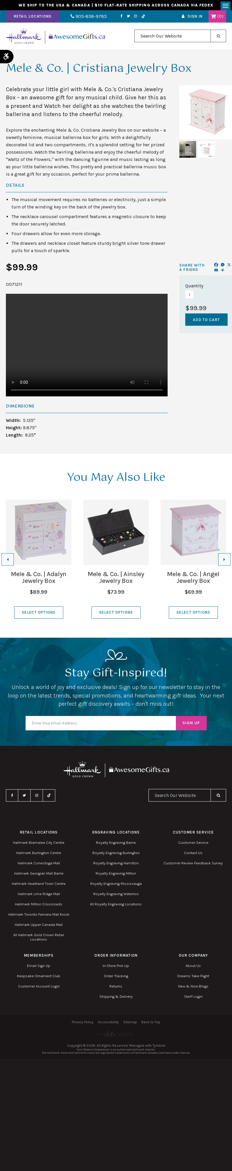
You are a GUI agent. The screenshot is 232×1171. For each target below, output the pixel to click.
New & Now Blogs (193, 988)
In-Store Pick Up (116, 968)
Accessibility (108, 1024)
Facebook (113, 18)
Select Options (39, 614)
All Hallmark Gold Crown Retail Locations (38, 939)
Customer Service (193, 845)
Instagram (127, 18)
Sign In (195, 18)
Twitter (119, 18)
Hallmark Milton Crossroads (38, 906)
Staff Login (193, 999)
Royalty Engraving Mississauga (116, 886)
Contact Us (193, 855)
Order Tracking (116, 978)
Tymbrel (159, 1048)
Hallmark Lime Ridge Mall (39, 896)
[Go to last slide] (7, 561)
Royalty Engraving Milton (116, 875)
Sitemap (130, 1024)
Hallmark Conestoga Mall (39, 865)
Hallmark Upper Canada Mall (39, 927)
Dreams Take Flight (193, 978)
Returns (115, 988)
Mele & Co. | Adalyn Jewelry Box (38, 579)
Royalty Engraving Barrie (116, 845)
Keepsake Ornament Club (38, 978)
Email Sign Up (38, 968)
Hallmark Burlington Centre (38, 855)
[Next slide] (224, 561)
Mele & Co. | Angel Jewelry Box (193, 579)
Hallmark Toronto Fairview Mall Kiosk (38, 916)
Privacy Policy (83, 1024)
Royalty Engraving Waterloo (116, 896)
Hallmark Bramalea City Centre (38, 845)
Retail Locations (32, 18)
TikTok (135, 19)
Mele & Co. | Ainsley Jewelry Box (116, 579)
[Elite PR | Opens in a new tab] (116, 1036)
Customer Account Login (39, 988)
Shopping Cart (213, 18)
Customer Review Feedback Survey (193, 865)
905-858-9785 (84, 18)
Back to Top (150, 1024)
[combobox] (172, 38)
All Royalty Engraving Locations (116, 906)
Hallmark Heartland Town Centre (39, 886)
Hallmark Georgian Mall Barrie (39, 875)
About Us (193, 968)
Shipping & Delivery (116, 999)
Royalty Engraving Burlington (116, 855)
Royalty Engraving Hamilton (116, 865)
